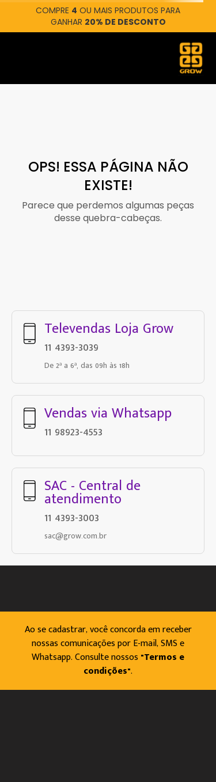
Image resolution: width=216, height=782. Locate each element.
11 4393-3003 (71, 517)
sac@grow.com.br (75, 535)
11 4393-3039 (71, 347)
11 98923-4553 (73, 432)
